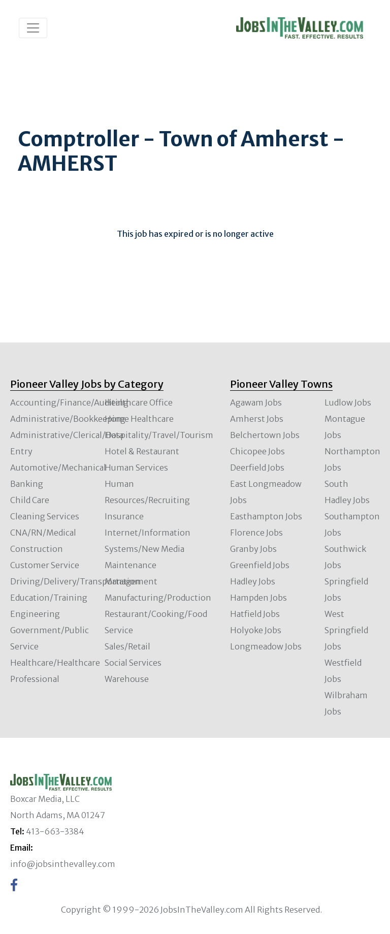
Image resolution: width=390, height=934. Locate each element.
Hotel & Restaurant (142, 451)
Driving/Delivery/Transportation (75, 581)
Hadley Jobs (252, 581)
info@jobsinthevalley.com (62, 864)
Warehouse (127, 679)
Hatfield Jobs (255, 614)
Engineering (35, 614)
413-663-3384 (55, 831)
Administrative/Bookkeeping (67, 419)
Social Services (133, 663)
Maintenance (130, 565)
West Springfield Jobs (346, 630)
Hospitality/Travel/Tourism (159, 435)
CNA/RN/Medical (43, 532)
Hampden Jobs (258, 598)
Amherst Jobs (256, 419)
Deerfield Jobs (257, 467)
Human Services (136, 467)
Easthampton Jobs (266, 516)
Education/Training (48, 598)
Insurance (124, 516)
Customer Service (44, 565)
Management (131, 581)
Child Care (29, 500)
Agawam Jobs (256, 402)
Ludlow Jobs (347, 402)
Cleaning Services (44, 516)
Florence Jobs (256, 532)
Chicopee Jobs (257, 451)
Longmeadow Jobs (266, 646)
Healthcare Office (139, 402)
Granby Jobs (253, 549)
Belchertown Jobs (265, 435)
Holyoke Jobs (255, 630)
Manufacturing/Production (158, 598)
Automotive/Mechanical (58, 467)
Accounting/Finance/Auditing (69, 402)
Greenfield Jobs (259, 565)
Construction (36, 549)
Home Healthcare (139, 419)
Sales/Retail (127, 646)
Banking (26, 484)
